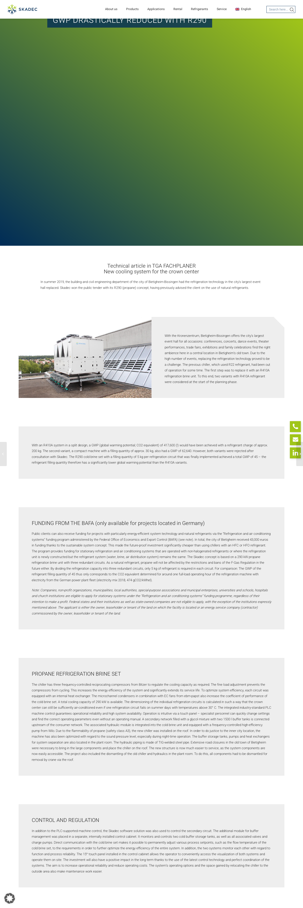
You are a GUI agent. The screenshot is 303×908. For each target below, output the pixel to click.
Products (132, 9)
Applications (156, 9)
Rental (177, 9)
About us (111, 9)
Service (222, 9)
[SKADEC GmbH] (22, 9)
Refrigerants (199, 9)
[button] (9, 898)
